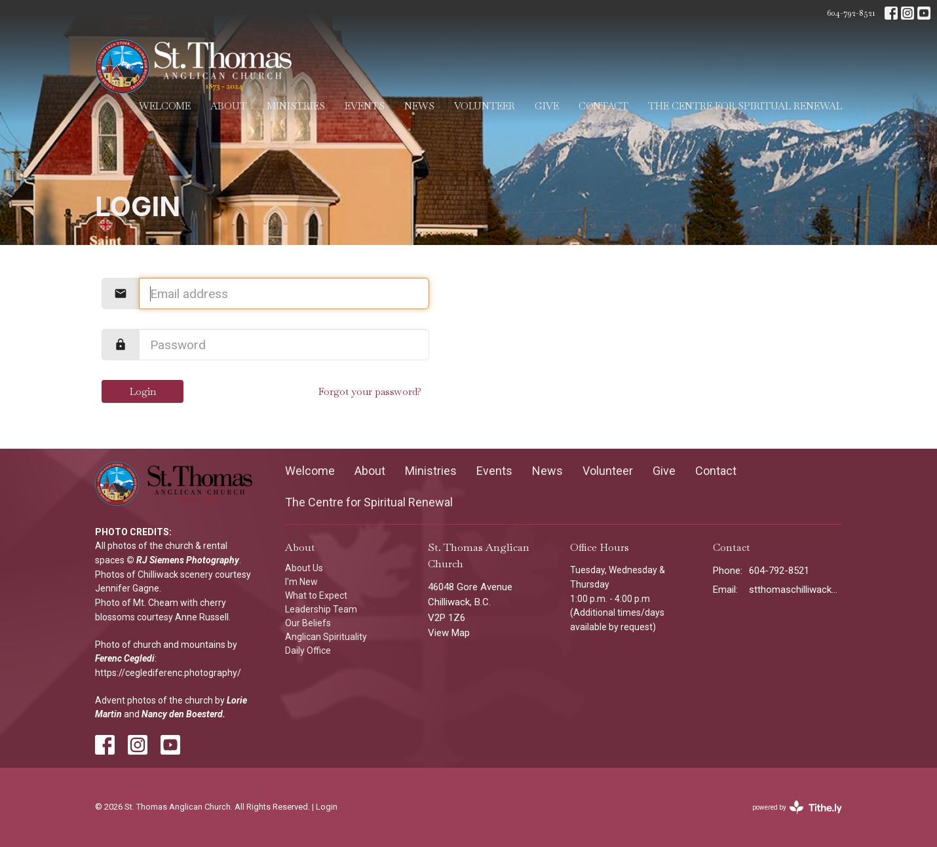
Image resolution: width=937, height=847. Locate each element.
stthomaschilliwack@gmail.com (796, 589)
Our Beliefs (308, 623)
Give (547, 106)
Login (143, 391)
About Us (304, 568)
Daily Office (308, 650)
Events (365, 106)
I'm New (301, 581)
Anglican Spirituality (326, 636)
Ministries (296, 106)
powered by (797, 807)
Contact (603, 106)
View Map (449, 633)
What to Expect (316, 595)
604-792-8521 (851, 12)
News (419, 106)
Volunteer (484, 106)
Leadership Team (321, 609)
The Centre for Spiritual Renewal (745, 106)
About (228, 106)
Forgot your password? (369, 391)
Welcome (165, 106)
